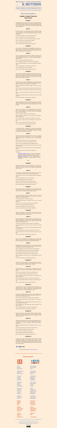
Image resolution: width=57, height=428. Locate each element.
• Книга (31, 368)
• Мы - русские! (33, 382)
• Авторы (18, 383)
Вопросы (23, 8)
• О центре (19, 378)
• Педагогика (32, 392)
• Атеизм (18, 413)
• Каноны (18, 392)
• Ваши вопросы (33, 366)
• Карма (18, 403)
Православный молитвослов (23, 156)
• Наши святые (33, 372)
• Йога (18, 404)
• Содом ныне (33, 409)
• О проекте (19, 376)
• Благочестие (19, 397)
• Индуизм (19, 402)
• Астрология (32, 404)
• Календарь (32, 378)
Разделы (18, 8)
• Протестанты (20, 409)
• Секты (18, 415)
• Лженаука (32, 413)
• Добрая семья (33, 390)
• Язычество (19, 414)
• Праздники (32, 379)
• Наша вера (19, 388)
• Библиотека (19, 382)
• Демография (33, 393)
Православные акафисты (24, 10)
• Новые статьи (20, 373)
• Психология (32, 389)
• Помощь (19, 377)
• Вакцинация (32, 398)
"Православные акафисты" (34, 349)
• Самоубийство (33, 416)
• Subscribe (19, 372)
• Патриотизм (32, 395)
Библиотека (34, 8)
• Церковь (19, 395)
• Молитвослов (33, 376)
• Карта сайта (19, 368)
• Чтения (31, 384)
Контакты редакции (28, 424)
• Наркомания (32, 410)
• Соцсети (19, 367)
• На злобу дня (33, 367)
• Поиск (18, 366)
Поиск (39, 8)
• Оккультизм (32, 400)
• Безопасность (33, 397)
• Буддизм (19, 400)
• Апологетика (33, 371)
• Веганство (32, 402)
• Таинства (19, 390)
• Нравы (31, 388)
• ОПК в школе (33, 383)
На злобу (28, 8)
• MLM (31, 414)
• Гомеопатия (32, 403)
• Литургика (19, 393)
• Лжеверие (19, 410)
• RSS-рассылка (20, 371)
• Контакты (19, 379)
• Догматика (19, 389)
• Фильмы (19, 384)
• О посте (18, 398)
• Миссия (32, 373)
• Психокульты (20, 416)
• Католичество (20, 408)
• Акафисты (32, 377)
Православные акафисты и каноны (24, 153)
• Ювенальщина (33, 408)
